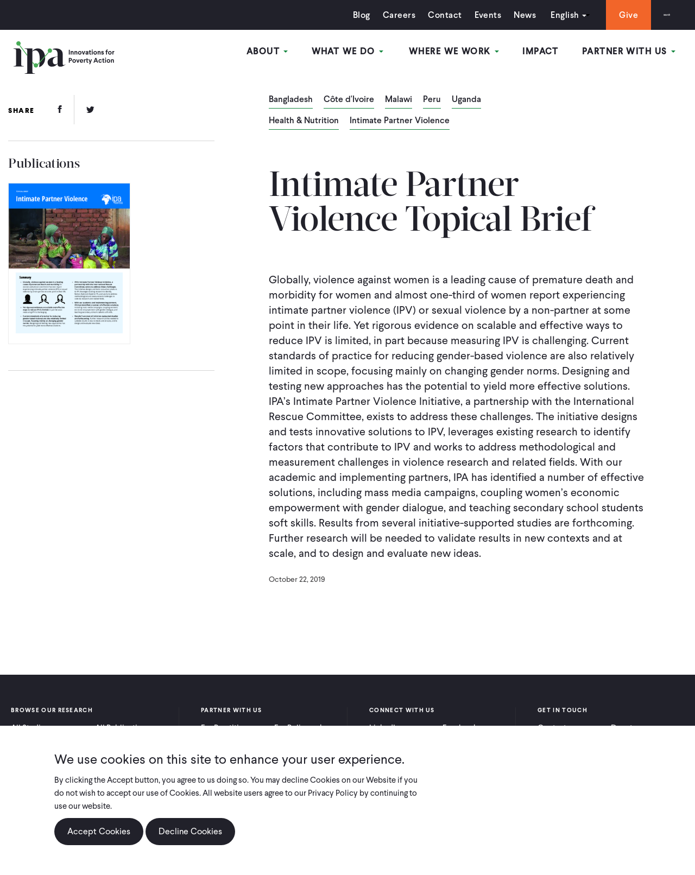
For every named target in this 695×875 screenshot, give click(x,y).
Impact (552, 53)
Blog (339, 15)
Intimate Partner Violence (400, 121)
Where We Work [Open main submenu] (472, 53)
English (542, 15)
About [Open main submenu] (299, 53)
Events (465, 15)
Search (655, 15)
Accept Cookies (98, 831)
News (502, 15)
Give (606, 15)
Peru (432, 100)
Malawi (398, 100)
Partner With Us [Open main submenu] (634, 53)
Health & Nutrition (304, 121)
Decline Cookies (190, 831)
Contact (422, 15)
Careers (377, 15)
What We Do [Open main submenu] (373, 53)
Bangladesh (291, 100)
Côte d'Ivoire (349, 100)
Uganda (466, 100)
